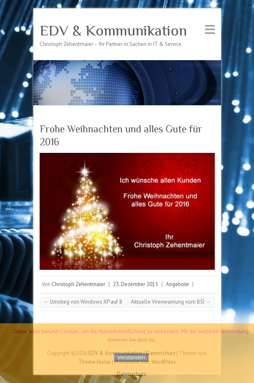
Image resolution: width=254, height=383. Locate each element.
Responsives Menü (210, 29)
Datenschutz (131, 374)
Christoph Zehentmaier (78, 284)
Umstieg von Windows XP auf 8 (82, 301)
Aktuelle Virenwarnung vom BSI (171, 301)
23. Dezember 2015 (135, 284)
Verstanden (131, 357)
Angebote (177, 284)
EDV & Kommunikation (113, 30)
